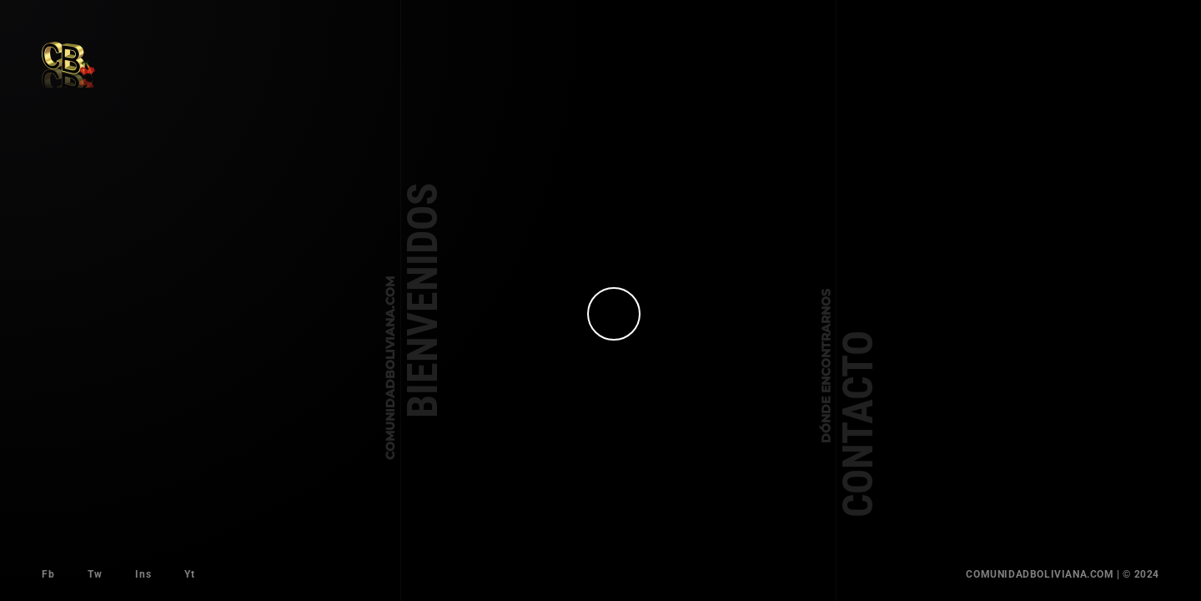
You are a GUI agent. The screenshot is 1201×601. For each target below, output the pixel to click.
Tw (95, 574)
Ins (143, 574)
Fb (48, 574)
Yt (189, 574)
